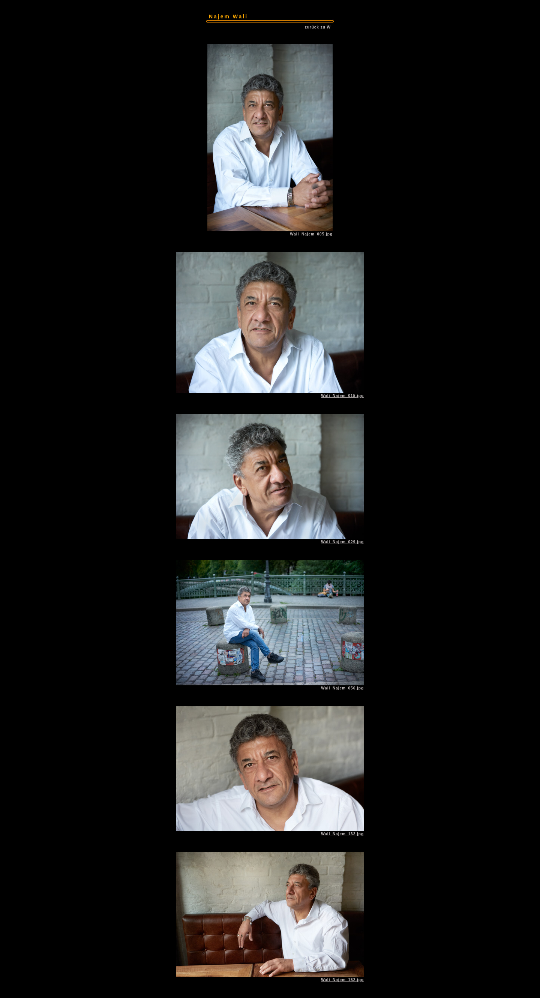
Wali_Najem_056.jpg (342, 688)
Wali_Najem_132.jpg (342, 834)
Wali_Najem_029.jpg (342, 542)
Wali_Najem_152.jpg (342, 980)
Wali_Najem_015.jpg (342, 396)
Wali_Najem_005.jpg (311, 234)
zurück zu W (318, 27)
